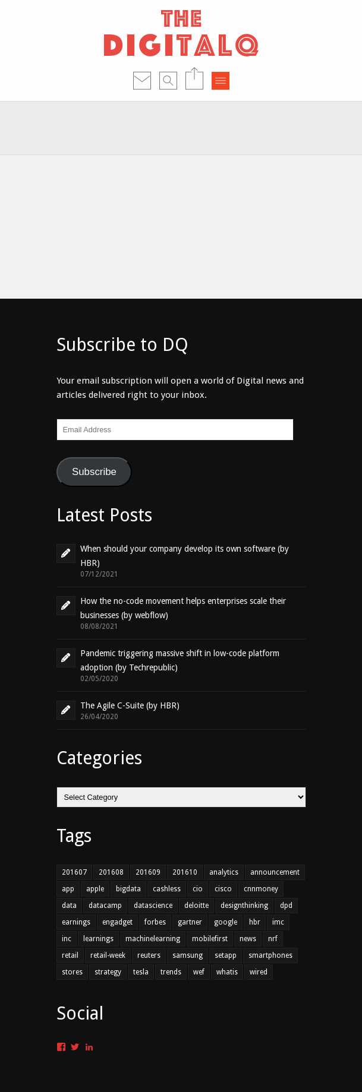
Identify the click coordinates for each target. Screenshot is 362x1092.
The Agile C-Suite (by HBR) (130, 705)
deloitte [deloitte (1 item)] (196, 905)
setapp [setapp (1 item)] (226, 955)
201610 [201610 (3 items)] (184, 872)
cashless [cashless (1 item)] (167, 889)
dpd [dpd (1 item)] (286, 905)
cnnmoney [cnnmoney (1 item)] (261, 889)
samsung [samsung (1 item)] (187, 955)
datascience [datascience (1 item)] (153, 905)
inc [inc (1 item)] (66, 939)
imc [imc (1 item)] (278, 922)
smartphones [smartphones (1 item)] (270, 955)
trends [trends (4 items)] (170, 972)
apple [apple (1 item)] (95, 889)
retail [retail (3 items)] (70, 955)
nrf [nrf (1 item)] (273, 939)
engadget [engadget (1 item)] (117, 922)
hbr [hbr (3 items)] (254, 922)
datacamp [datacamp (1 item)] (105, 905)
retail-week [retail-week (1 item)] (107, 955)
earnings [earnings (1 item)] (76, 922)
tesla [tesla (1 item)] (141, 972)
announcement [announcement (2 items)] (275, 872)
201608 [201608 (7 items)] (111, 872)
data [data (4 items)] (69, 905)
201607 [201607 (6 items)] (74, 872)
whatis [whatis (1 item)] (227, 972)
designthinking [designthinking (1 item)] (244, 905)
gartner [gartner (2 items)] (190, 922)
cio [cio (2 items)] (198, 889)
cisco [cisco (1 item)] (223, 889)
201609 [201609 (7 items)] (148, 872)
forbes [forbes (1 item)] (155, 922)
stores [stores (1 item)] (72, 972)
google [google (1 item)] (225, 922)
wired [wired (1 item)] (258, 972)
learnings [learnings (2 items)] (98, 939)
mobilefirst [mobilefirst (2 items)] (210, 939)
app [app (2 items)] (68, 889)
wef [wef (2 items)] (198, 972)
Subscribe (94, 471)
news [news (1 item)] (248, 939)
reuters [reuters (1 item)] (148, 955)
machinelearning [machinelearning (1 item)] (152, 939)
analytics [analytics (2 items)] (223, 872)
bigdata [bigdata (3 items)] (128, 889)
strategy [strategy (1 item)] (108, 972)
